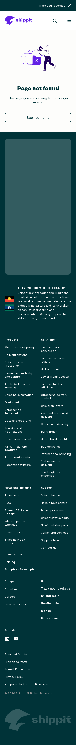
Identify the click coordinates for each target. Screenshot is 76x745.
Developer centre (53, 510)
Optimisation (13, 402)
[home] (18, 21)
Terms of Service (16, 654)
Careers (10, 596)
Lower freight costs (55, 376)
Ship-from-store (52, 406)
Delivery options (16, 355)
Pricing (10, 562)
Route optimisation (18, 457)
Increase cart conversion (50, 349)
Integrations (14, 554)
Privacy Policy (14, 677)
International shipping (56, 454)
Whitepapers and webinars (16, 523)
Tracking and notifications (14, 429)
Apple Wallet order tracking (17, 385)
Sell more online (51, 369)
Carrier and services (54, 533)
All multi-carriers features (16, 448)
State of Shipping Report (17, 512)
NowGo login (50, 603)
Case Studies (14, 532)
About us (11, 589)
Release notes (15, 495)
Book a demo (50, 618)
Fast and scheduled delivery (54, 415)
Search (46, 581)
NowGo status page (55, 525)
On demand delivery (54, 424)
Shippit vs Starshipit (19, 569)
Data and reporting (18, 421)
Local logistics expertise (51, 474)
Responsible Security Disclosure (27, 684)
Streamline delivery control (54, 396)
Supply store (50, 540)
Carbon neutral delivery (51, 463)
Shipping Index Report (15, 541)
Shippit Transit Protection (15, 364)
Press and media (16, 604)
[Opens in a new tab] (55, 6)
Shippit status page (55, 518)
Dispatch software (18, 465)
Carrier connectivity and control (18, 374)
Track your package (55, 588)
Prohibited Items (16, 662)
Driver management (18, 439)
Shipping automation (19, 395)
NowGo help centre (54, 503)
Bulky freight (50, 431)
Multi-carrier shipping (19, 347)
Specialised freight (54, 439)
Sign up (46, 611)
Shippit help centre (54, 495)
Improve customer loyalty (53, 360)
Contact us (48, 548)
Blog (8, 503)
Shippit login (50, 596)
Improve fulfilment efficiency (53, 385)
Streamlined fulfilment (13, 411)
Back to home (38, 117)
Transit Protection (17, 669)
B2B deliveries (51, 446)
